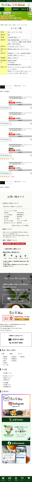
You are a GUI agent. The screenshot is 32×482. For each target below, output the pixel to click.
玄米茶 (5, 362)
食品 (6, 25)
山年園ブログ (7, 384)
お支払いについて (8, 376)
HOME (2, 25)
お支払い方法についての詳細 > (20, 225)
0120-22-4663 (16, 339)
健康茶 (5, 356)
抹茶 (4, 360)
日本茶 (5, 358)
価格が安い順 (9, 85)
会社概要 (5, 382)
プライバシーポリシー (6, 330)
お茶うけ (8, 9)
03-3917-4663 (6, 328)
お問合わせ (6, 380)
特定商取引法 (7, 386)
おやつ (10, 25)
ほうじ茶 (5, 364)
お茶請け (14, 356)
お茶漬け (14, 360)
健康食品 (16, 9)
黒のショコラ (16, 25)
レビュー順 (8, 88)
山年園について (7, 373)
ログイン (29, 4)
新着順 (24, 85)
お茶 (2, 353)
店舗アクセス (7, 378)
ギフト (20, 353)
